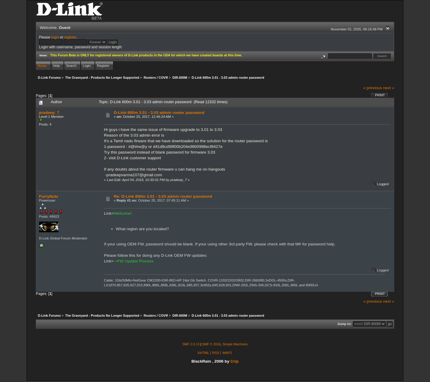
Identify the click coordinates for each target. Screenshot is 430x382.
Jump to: (344, 324)
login (55, 37)
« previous (372, 88)
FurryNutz (48, 196)
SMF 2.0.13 (190, 344)
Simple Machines (235, 344)
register (70, 37)
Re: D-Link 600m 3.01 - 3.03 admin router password (163, 196)
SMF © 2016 (211, 344)
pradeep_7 (49, 112)
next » (388, 88)
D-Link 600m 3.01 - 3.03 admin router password (159, 112)
